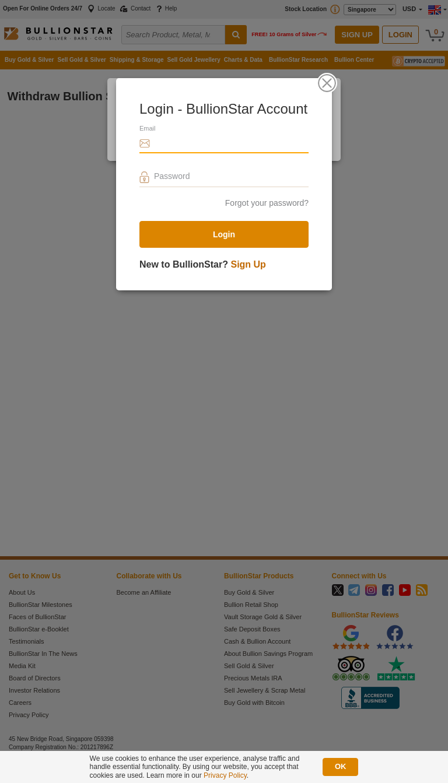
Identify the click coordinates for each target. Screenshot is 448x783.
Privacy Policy (225, 775)
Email (147, 128)
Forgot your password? (267, 203)
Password (172, 176)
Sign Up (247, 264)
